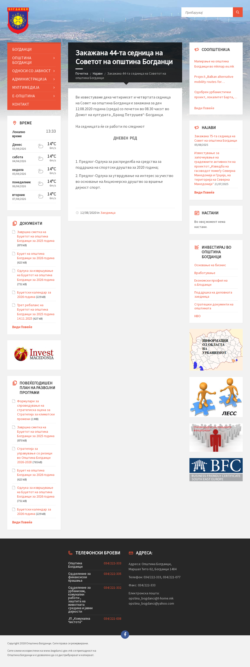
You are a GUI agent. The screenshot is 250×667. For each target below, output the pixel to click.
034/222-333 (112, 563)
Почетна (81, 73)
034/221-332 (112, 587)
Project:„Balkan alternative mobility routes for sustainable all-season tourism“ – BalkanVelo (213, 79)
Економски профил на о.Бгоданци (211, 282)
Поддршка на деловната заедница (213, 294)
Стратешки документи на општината (213, 306)
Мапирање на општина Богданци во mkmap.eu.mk (214, 64)
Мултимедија (25, 87)
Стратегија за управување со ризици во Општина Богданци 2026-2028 (34, 455)
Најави (98, 73)
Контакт (20, 104)
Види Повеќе (22, 327)
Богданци (22, 49)
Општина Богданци (22, 60)
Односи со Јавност (31, 70)
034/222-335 (112, 573)
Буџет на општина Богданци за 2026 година (35, 255)
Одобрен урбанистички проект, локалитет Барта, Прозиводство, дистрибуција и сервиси (214, 95)
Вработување (204, 273)
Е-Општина (23, 95)
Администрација (29, 79)
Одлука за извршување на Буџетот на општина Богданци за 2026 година (35, 275)
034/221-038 (112, 618)
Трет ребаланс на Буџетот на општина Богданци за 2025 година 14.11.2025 (35, 312)
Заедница (107, 212)
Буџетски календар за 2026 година (34, 294)
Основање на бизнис (210, 265)
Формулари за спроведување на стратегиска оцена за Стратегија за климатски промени (36, 410)
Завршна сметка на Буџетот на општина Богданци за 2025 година (35, 236)
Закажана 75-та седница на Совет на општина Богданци (215, 138)
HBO (197, 316)
